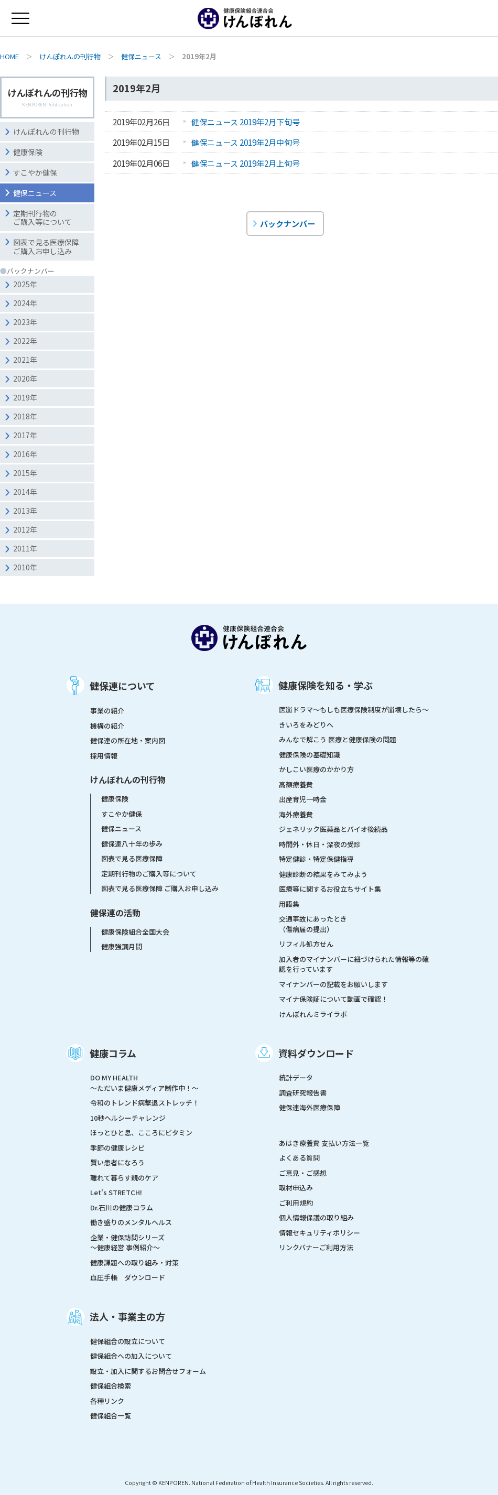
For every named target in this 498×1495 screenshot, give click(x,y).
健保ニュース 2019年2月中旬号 (245, 142)
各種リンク (107, 1401)
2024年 (25, 303)
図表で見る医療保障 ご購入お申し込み (160, 888)
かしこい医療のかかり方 (316, 769)
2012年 (25, 529)
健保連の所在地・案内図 (127, 740)
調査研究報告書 (303, 1093)
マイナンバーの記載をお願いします (333, 984)
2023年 (25, 322)
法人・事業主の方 (127, 1316)
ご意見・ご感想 (303, 1173)
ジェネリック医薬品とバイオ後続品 (333, 829)
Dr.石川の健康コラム (121, 1207)
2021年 (25, 359)
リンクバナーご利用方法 (316, 1247)
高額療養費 (296, 784)
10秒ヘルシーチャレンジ (128, 1118)
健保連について (122, 685)
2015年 (25, 473)
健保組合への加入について (131, 1356)
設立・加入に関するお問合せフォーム (148, 1371)
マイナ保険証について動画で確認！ (333, 999)
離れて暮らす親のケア (124, 1178)
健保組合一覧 (110, 1416)
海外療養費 (296, 814)
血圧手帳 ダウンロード (127, 1277)
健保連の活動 (115, 912)
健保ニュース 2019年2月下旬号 (245, 121)
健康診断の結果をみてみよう (323, 874)
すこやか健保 (35, 172)
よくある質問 (299, 1158)
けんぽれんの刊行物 (70, 56)
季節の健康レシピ (117, 1148)
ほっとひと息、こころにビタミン (141, 1133)
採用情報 (103, 756)
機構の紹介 (107, 726)
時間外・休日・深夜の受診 (320, 844)
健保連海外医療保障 (309, 1107)
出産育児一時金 (303, 799)
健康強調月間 (121, 946)
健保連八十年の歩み (132, 844)
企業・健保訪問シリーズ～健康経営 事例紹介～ (127, 1242)
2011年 (25, 548)
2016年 (25, 454)
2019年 (25, 397)
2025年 (25, 284)
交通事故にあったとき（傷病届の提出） (313, 924)
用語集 (289, 904)
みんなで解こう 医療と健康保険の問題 (337, 739)
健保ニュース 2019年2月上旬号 (245, 163)
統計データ (296, 1077)
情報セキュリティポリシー (319, 1233)
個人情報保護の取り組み (316, 1217)
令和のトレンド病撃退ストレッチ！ (144, 1103)
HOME (9, 56)
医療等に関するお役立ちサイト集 (330, 889)
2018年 (25, 416)
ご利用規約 (296, 1203)
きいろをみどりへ (306, 725)
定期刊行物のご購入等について (42, 218)
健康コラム (113, 1053)
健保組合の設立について (127, 1341)
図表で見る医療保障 (132, 858)
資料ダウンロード (316, 1053)
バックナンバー (287, 223)
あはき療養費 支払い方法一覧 (324, 1143)
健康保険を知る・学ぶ (325, 685)
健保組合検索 (110, 1386)
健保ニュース (141, 56)
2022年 (25, 340)
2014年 (25, 491)
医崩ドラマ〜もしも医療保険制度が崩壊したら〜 (354, 709)
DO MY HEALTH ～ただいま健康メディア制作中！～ (144, 1082)
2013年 (25, 510)
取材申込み (296, 1188)
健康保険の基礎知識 (309, 755)
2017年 (25, 435)
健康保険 (27, 152)
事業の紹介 (107, 711)
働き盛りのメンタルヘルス (131, 1222)
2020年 (25, 378)
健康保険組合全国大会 (135, 932)
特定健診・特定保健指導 (316, 859)
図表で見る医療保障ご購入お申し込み (46, 246)
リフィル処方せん (306, 944)
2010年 (25, 567)
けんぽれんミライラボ (313, 1014)
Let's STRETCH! (116, 1192)
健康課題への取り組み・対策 (134, 1263)
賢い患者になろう (117, 1162)
